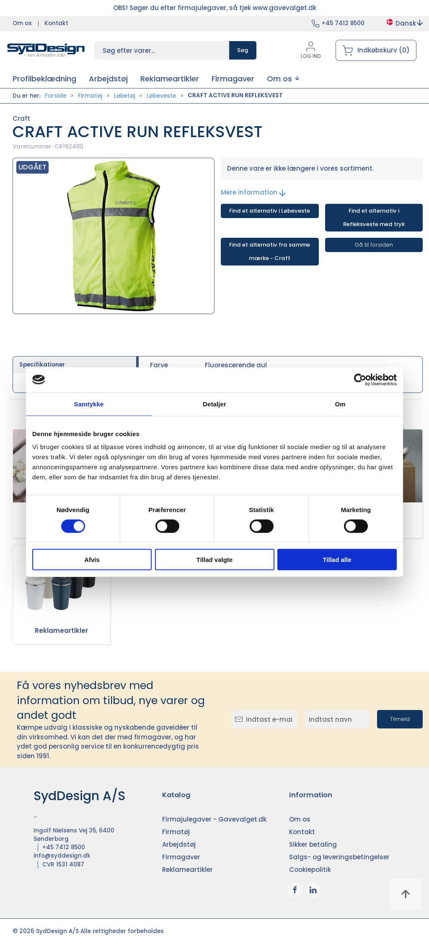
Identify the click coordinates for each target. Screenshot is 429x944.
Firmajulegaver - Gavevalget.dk (214, 819)
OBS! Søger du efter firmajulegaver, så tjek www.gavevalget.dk (214, 7)
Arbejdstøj (179, 844)
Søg (242, 50)
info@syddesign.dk (62, 856)
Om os (22, 23)
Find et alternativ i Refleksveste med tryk (374, 217)
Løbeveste (161, 96)
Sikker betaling (313, 844)
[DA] (46, 50)
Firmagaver (181, 857)
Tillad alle (337, 559)
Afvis (92, 559)
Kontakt (56, 23)
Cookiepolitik (310, 869)
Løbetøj (124, 96)
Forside (55, 96)
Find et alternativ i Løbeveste (269, 211)
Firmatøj (90, 96)
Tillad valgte (214, 559)
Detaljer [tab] (214, 403)
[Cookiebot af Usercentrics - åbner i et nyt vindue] (360, 379)
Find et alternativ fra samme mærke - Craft (269, 251)
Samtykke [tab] (89, 403)
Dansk (404, 23)
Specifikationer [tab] (42, 365)
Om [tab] (340, 403)
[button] (283, 78)
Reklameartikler (61, 630)
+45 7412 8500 (343, 23)
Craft (21, 118)
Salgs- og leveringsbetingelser (339, 857)
